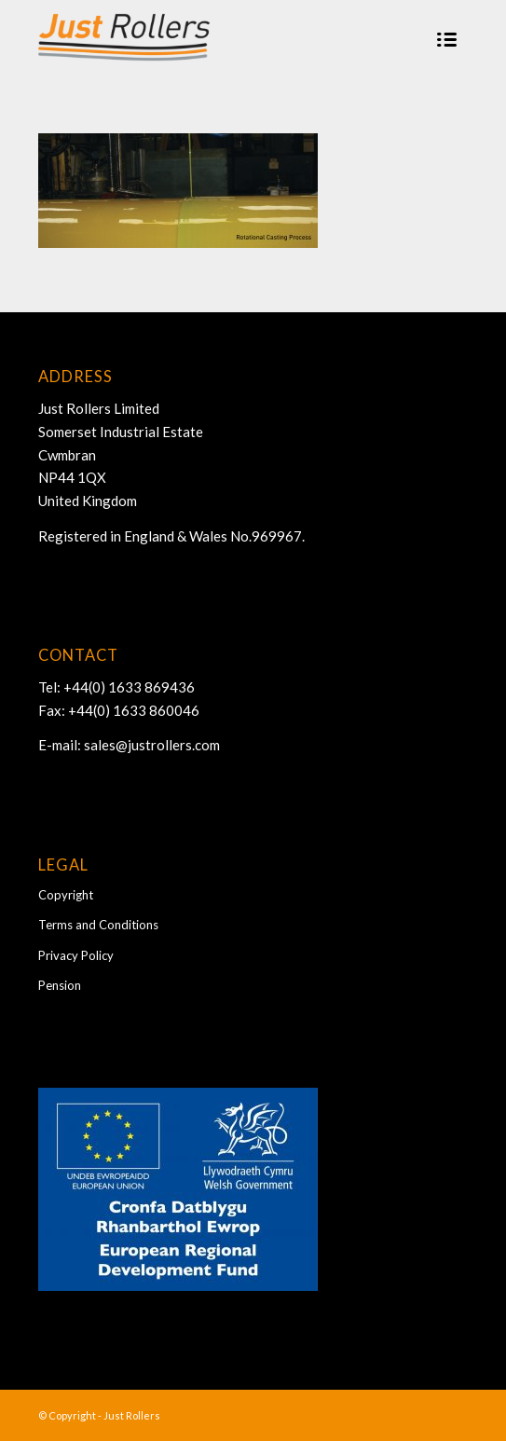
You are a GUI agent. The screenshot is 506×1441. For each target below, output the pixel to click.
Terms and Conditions (98, 924)
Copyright (65, 894)
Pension (59, 985)
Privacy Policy (76, 955)
